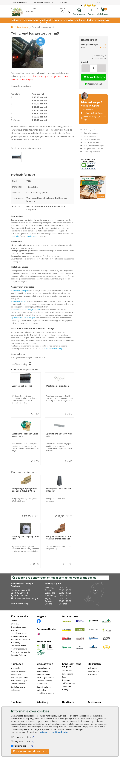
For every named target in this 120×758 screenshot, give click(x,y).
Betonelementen (18, 684)
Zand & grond (22, 27)
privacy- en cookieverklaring (54, 732)
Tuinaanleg (15, 642)
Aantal (84, 62)
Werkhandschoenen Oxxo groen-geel (25, 309)
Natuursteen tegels (19, 680)
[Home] (17, 11)
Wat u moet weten (18, 645)
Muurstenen (42, 684)
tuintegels (15, 236)
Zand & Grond (49, 23)
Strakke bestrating (44, 680)
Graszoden (66, 686)
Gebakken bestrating (45, 693)
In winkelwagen (94, 77)
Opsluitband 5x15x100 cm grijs (23, 318)
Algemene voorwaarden (21, 652)
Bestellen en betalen (19, 633)
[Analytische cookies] (12, 741)
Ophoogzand (67, 674)
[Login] (91, 11)
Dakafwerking (93, 671)
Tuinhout (57, 20)
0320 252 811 (88, 109)
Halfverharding (68, 683)
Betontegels (16, 674)
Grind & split (67, 670)
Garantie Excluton (18, 655)
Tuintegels (17, 20)
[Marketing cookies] (12, 746)
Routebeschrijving (19, 603)
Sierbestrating (31, 20)
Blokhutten (91, 20)
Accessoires (93, 674)
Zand (64, 677)
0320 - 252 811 (21, 595)
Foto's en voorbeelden (20, 639)
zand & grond (32, 236)
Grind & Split (42, 23)
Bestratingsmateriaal (19, 677)
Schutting (68, 20)
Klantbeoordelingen (19, 636)
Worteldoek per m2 (18, 301)
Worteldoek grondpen (19, 290)
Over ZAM (15, 624)
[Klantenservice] (79, 11)
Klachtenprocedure (19, 649)
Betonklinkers (42, 671)
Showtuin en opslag (19, 627)
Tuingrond (66, 680)
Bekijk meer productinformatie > (26, 148)
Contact (14, 620)
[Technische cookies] (12, 737)
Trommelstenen (43, 668)
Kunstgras (66, 689)
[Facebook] (39, 621)
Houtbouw (80, 20)
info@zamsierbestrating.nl (54, 348)
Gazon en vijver (101, 23)
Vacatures (15, 630)
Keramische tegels (18, 671)
